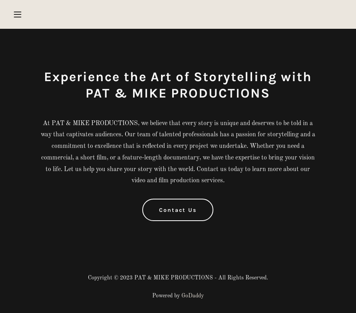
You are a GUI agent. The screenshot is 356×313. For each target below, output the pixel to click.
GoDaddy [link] (192, 296)
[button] (35, 14)
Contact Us (178, 210)
